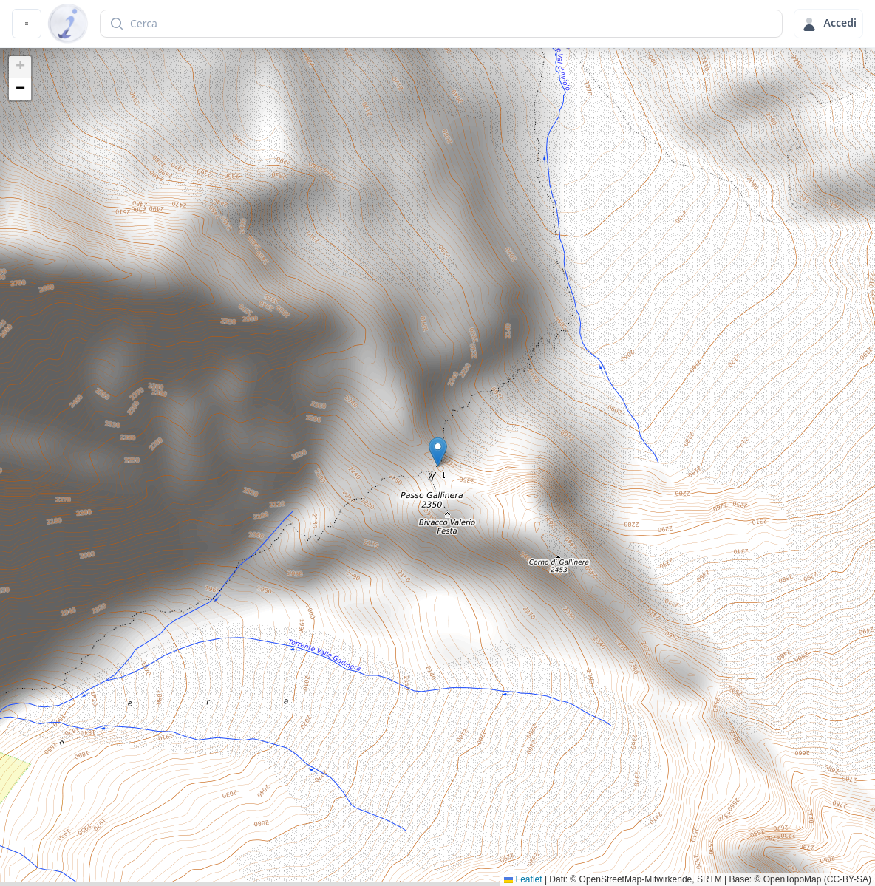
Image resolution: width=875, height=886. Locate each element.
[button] (438, 452)
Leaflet (523, 879)
